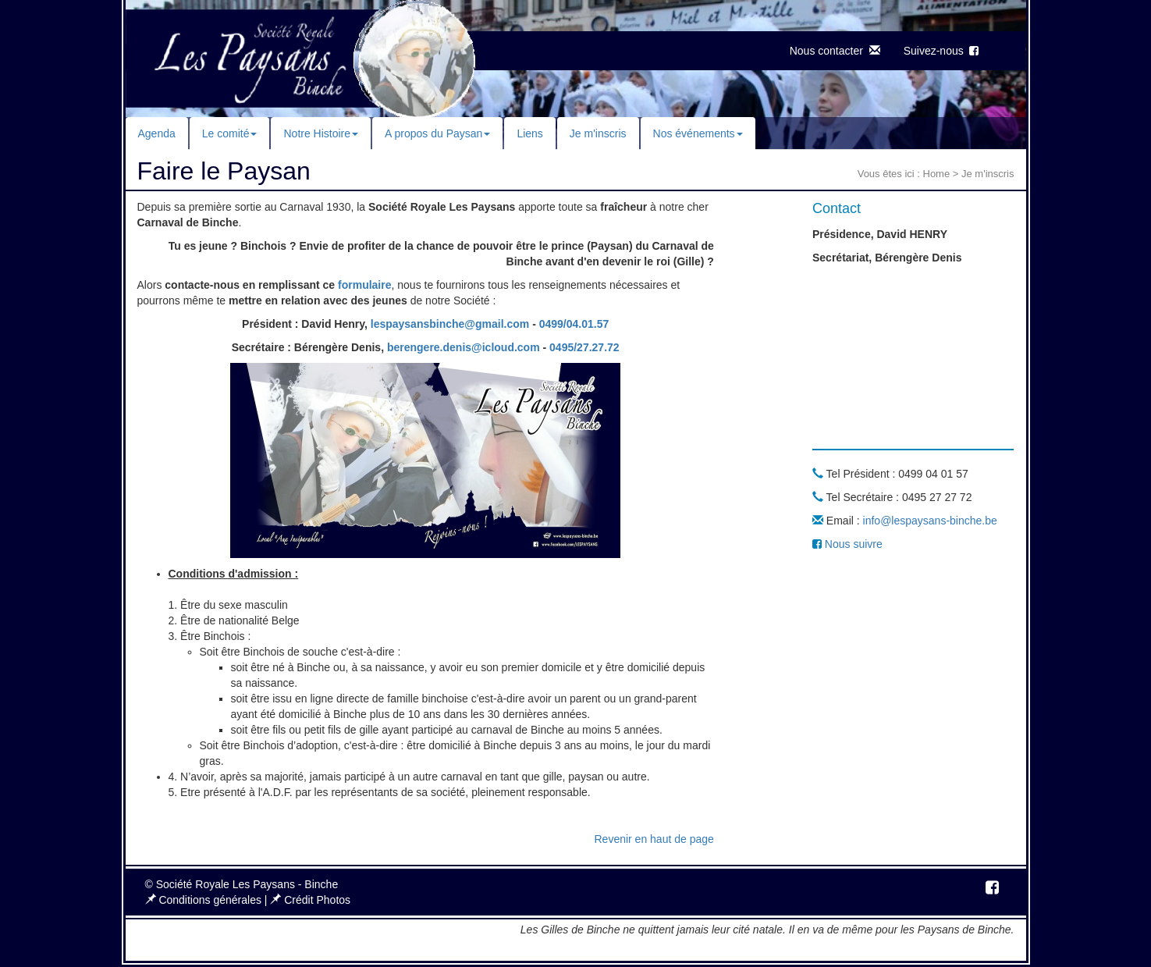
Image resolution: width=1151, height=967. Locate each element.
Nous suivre (847, 544)
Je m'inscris (598, 133)
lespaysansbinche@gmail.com (450, 324)
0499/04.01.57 (574, 324)
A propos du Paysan (437, 133)
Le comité (230, 133)
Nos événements (698, 133)
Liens (529, 133)
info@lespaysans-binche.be (930, 520)
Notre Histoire (320, 133)
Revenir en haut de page (653, 839)
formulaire (364, 285)
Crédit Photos (310, 900)
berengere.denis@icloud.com (463, 347)
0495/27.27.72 (584, 347)
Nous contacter (835, 50)
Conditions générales (205, 900)
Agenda (157, 133)
